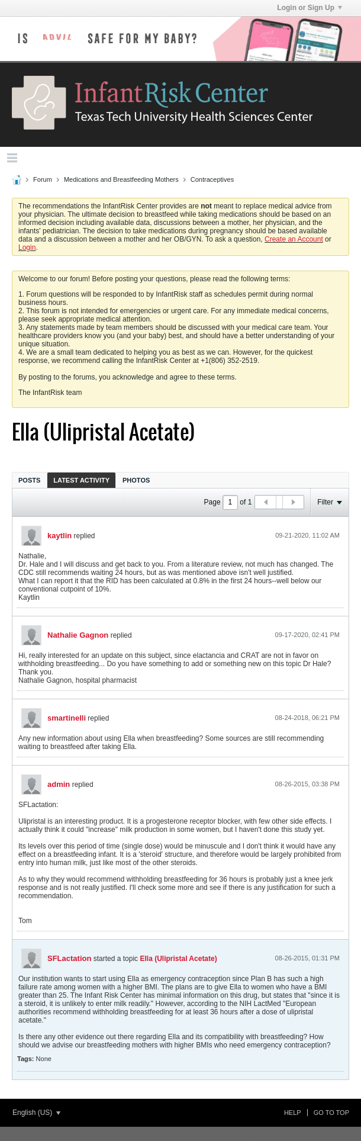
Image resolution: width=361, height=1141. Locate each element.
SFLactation (69, 958)
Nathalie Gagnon (77, 635)
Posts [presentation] (29, 480)
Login (27, 247)
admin (58, 784)
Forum (42, 179)
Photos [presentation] (136, 480)
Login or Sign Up (309, 8)
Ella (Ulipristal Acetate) (178, 958)
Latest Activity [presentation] (81, 480)
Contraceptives (212, 179)
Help (292, 1112)
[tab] (29, 480)
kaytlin (59, 535)
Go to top (331, 1112)
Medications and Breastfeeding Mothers (121, 179)
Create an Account (294, 239)
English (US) (36, 1112)
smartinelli (66, 717)
